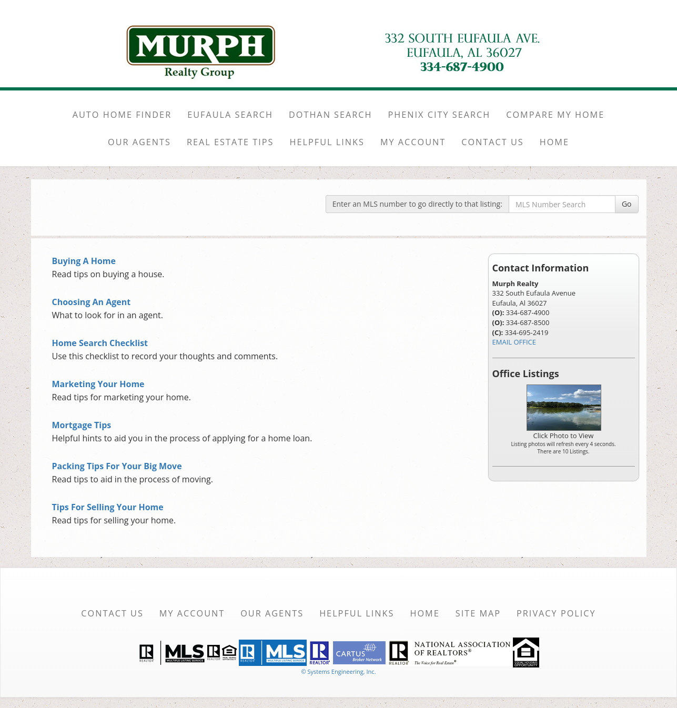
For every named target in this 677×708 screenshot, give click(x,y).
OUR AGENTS (139, 142)
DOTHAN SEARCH (330, 114)
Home (424, 613)
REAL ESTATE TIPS (230, 142)
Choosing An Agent (91, 302)
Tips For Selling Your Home (108, 507)
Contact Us (112, 613)
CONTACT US (492, 142)
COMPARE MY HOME (555, 114)
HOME (554, 142)
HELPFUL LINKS (327, 142)
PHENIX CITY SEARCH (439, 114)
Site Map (478, 613)
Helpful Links (356, 613)
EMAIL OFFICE (514, 342)
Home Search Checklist (100, 343)
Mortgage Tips (82, 425)
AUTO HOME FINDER (122, 114)
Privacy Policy (556, 613)
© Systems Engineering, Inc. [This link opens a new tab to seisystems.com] (338, 671)
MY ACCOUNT (413, 142)
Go (627, 204)
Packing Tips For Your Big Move (117, 466)
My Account (192, 613)
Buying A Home (84, 261)
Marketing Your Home (98, 384)
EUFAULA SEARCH (230, 114)
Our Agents (272, 613)
